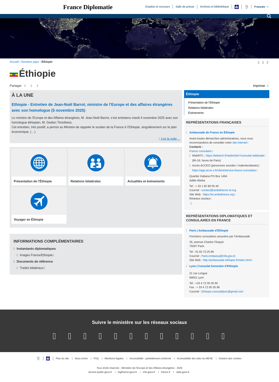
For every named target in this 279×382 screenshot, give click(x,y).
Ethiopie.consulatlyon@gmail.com (222, 291)
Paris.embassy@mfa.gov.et (218, 256)
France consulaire (200, 151)
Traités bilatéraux (31, 268)
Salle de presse (185, 6)
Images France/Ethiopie (36, 255)
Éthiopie (192, 94)
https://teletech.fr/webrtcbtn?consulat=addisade (235, 155)
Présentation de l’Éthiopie (204, 102)
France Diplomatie (88, 7)
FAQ (96, 359)
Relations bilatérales (201, 107)
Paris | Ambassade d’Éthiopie (208, 230)
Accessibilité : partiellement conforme (150, 359)
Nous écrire (81, 359)
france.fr (165, 372)
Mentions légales (114, 359)
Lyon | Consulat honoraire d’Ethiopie (213, 266)
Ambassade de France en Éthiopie (212, 132)
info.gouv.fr (149, 372)
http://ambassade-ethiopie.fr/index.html (227, 260)
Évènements (196, 112)
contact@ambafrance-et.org (219, 190)
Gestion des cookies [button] (230, 359)
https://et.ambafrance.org (218, 194)
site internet (239, 142)
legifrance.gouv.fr (127, 372)
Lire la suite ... (170, 138)
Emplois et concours (157, 6)
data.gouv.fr (182, 372)
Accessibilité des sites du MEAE (195, 359)
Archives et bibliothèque (214, 6)
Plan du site (62, 359)
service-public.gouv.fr (100, 372)
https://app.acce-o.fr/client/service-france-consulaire (224, 170)
